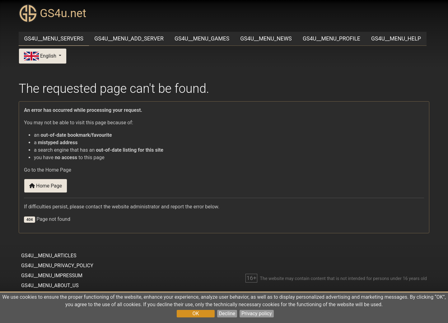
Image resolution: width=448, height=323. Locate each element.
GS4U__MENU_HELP (396, 39)
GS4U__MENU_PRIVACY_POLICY (57, 265)
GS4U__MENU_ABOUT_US (50, 285)
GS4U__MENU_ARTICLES (48, 256)
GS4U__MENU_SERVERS (53, 39)
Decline (227, 313)
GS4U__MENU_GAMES (202, 39)
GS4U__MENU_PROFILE (331, 39)
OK (195, 313)
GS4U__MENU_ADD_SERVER (129, 39)
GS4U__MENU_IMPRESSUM (51, 275)
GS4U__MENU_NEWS (266, 39)
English (41, 56)
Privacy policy (256, 313)
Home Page (45, 186)
